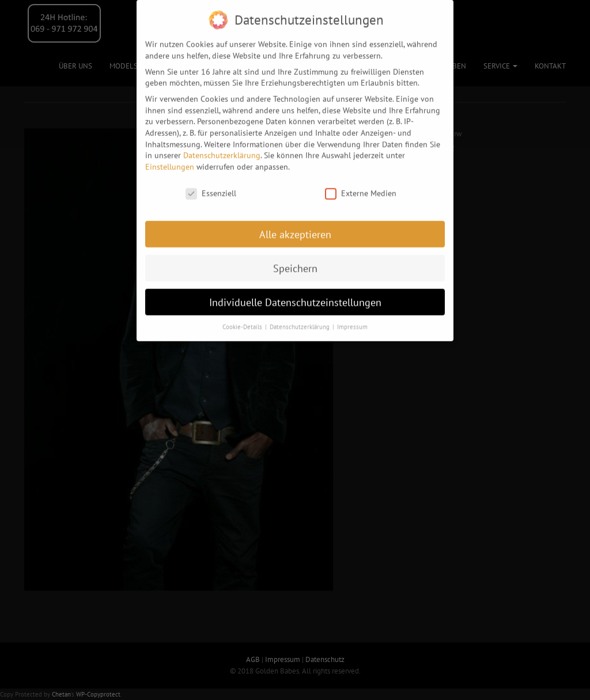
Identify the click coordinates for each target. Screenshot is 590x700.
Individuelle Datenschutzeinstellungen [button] (295, 295)
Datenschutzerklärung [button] (300, 320)
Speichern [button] (295, 261)
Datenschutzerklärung (221, 148)
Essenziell (211, 186)
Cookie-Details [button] (243, 320)
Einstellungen (169, 160)
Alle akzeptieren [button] (295, 227)
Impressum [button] (352, 320)
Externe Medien (360, 186)
